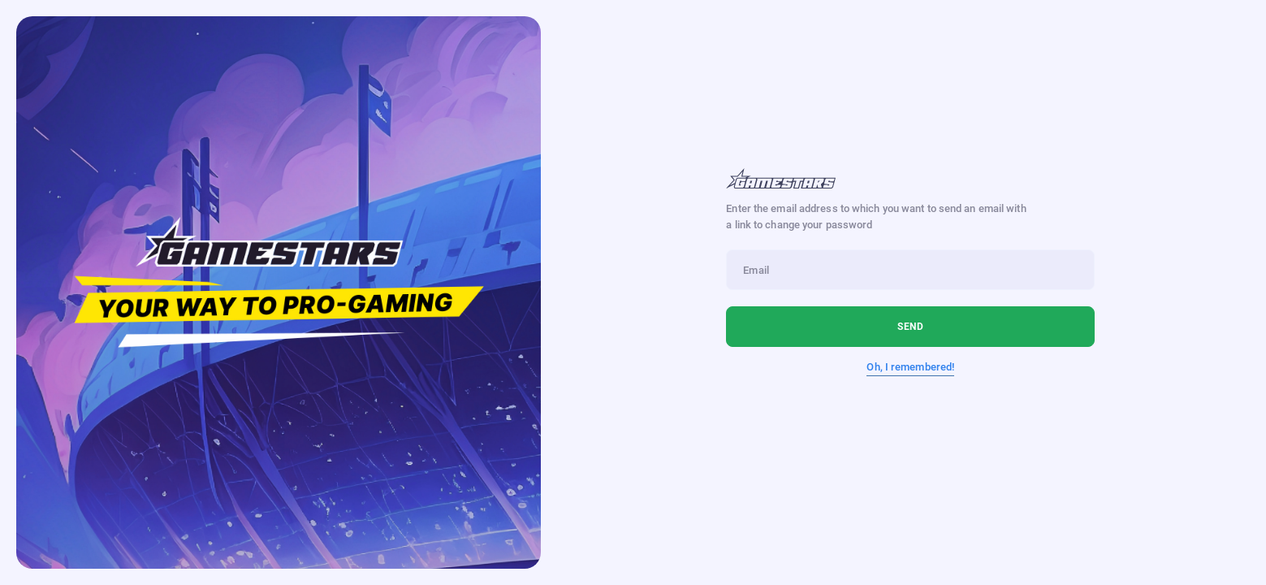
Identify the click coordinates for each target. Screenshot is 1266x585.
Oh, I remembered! (910, 367)
